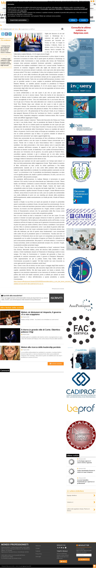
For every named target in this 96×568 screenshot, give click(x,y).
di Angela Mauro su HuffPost (27, 29)
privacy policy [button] (58, 7)
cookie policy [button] (23, 11)
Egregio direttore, (72, 495)
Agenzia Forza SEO (27, 566)
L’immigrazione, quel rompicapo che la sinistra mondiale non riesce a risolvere (6, 49)
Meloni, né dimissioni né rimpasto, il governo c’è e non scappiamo (41, 313)
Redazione (38, 545)
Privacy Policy (39, 553)
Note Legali (38, 556)
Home (1, 12)
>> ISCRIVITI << (84, 559)
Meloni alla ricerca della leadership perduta (41, 347)
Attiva (63, 561)
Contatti (38, 548)
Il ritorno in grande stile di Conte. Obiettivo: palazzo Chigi (40, 330)
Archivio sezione (56, 363)
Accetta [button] (83, 20)
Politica (16, 29)
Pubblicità (38, 551)
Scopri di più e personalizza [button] (18, 20)
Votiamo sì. (70, 502)
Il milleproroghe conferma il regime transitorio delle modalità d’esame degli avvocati (6, 62)
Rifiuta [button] (73, 20)
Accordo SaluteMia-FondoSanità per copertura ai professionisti (85, 481)
